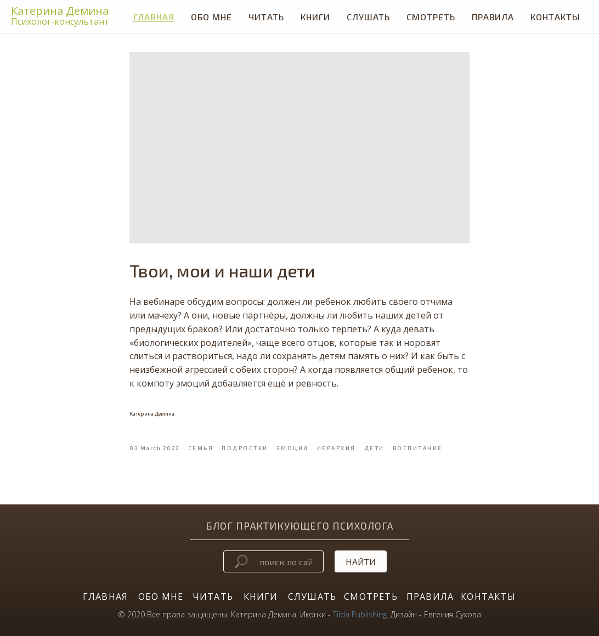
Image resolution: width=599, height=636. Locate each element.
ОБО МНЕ (160, 596)
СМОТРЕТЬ (430, 17)
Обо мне (211, 17)
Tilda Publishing (360, 614)
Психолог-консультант (60, 21)
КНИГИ (315, 17)
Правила (493, 17)
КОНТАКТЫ (488, 596)
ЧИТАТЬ (266, 17)
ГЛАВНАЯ (105, 596)
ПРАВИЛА (430, 596)
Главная (153, 17)
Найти (361, 561)
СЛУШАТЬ (368, 17)
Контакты (555, 17)
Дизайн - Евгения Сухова (436, 614)
